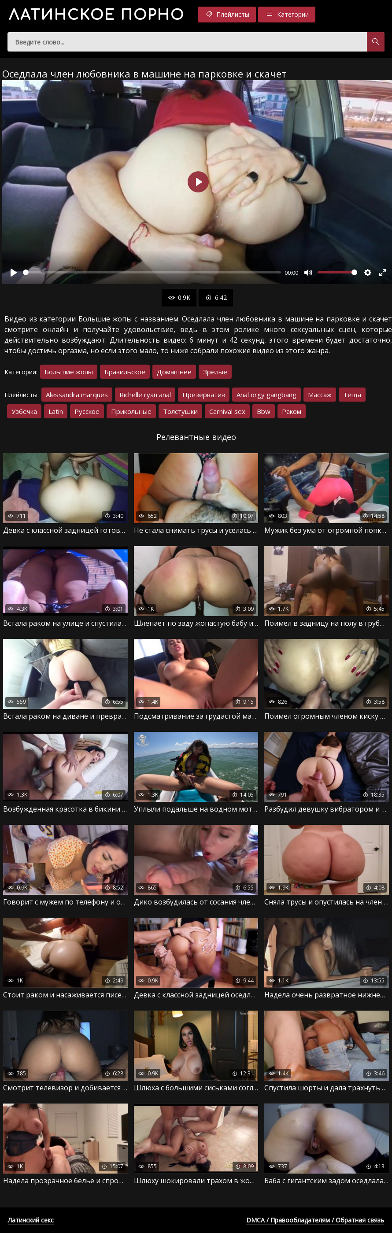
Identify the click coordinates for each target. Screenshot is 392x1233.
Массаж (320, 394)
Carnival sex (227, 411)
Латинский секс (31, 1220)
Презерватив (203, 394)
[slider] (152, 272)
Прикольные (131, 411)
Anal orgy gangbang (266, 394)
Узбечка (24, 411)
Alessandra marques (77, 394)
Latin (55, 411)
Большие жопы (68, 371)
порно (97, 15)
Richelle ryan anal (145, 394)
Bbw (263, 411)
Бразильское (124, 371)
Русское (87, 411)
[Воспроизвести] (14, 273)
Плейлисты (226, 14)
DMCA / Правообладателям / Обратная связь (315, 1220)
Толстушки (180, 411)
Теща (352, 394)
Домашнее (174, 371)
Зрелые (215, 371)
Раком (291, 411)
